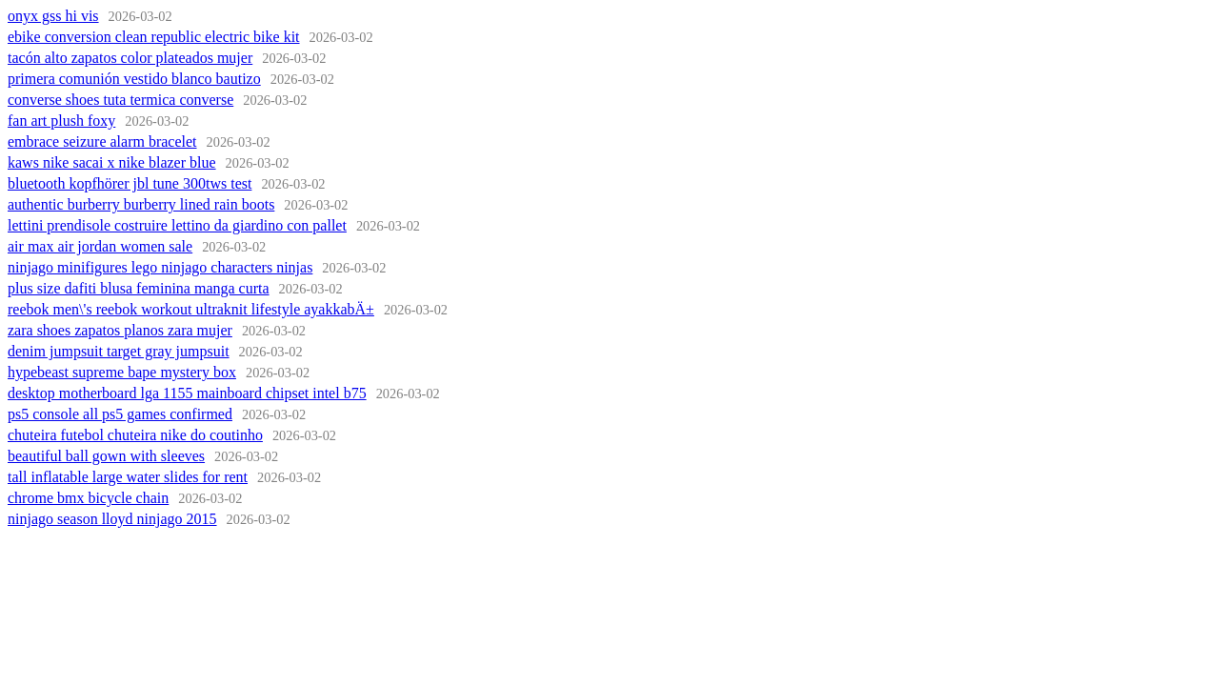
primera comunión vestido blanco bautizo (134, 79)
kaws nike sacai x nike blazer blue (112, 162)
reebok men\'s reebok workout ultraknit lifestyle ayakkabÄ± (191, 309)
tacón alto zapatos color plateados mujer (130, 58)
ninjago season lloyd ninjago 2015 (112, 519)
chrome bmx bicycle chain (88, 498)
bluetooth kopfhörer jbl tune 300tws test (129, 183)
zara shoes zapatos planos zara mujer (120, 330)
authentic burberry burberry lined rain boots (141, 204)
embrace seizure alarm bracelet (102, 141)
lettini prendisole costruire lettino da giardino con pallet (177, 225)
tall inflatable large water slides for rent (128, 477)
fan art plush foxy (61, 120)
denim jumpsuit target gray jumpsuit (119, 351)
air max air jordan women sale (100, 246)
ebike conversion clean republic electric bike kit (154, 37)
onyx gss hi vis (53, 16)
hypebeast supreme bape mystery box (122, 372)
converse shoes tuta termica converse (120, 99)
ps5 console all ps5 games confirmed (120, 414)
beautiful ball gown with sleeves (106, 456)
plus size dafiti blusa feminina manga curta (139, 288)
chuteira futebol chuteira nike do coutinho (135, 435)
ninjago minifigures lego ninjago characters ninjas (160, 267)
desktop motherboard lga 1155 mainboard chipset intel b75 (187, 393)
